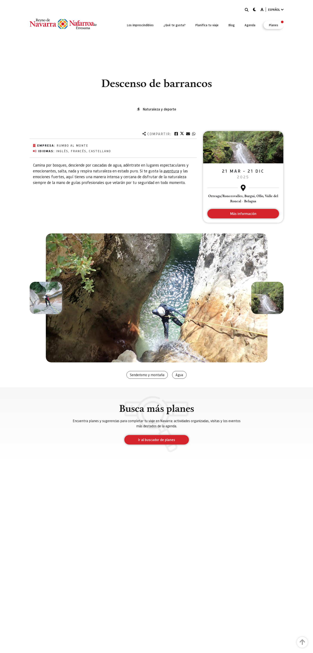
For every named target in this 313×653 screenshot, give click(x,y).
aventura (171, 170)
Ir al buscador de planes (156, 439)
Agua (179, 374)
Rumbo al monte (72, 145)
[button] (46, 298)
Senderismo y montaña (147, 374)
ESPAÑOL (276, 10)
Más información (243, 213)
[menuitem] (140, 25)
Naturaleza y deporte (159, 109)
